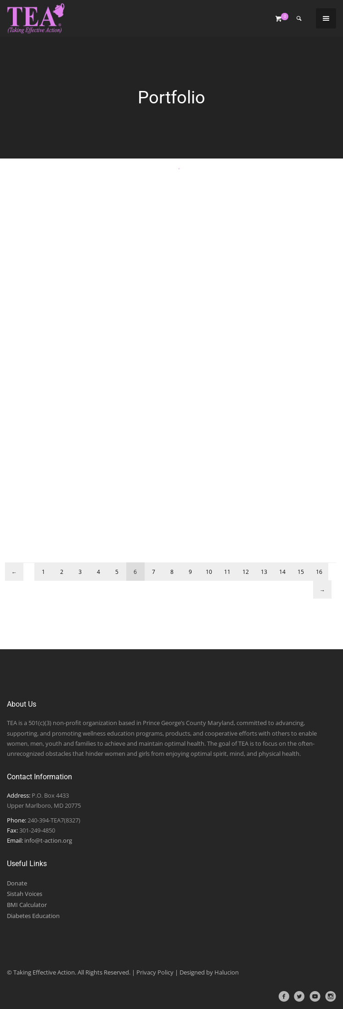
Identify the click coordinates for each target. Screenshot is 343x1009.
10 (209, 572)
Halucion (226, 972)
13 (264, 572)
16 (319, 572)
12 (245, 572)
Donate (17, 883)
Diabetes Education (33, 916)
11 (227, 572)
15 (301, 572)
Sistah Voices (24, 894)
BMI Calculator (27, 905)
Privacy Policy (155, 972)
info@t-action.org (48, 840)
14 (282, 572)
